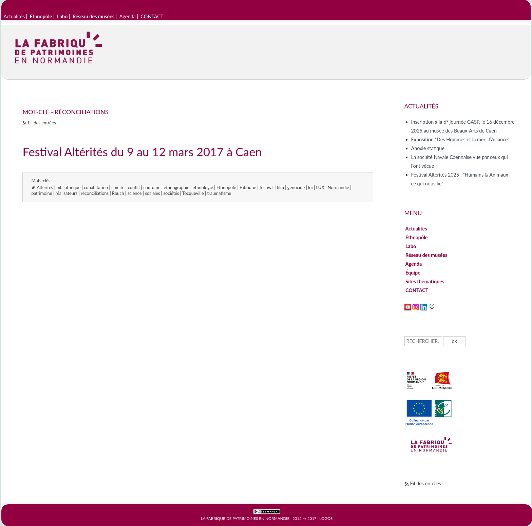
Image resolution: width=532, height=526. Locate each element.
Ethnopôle (226, 187)
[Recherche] (423, 341)
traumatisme (219, 193)
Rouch (118, 193)
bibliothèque (68, 187)
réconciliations (95, 193)
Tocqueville (193, 193)
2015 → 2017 (304, 518)
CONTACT (151, 16)
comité (118, 187)
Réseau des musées (426, 255)
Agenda (127, 16)
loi (310, 187)
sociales (152, 193)
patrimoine (41, 193)
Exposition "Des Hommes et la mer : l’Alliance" (460, 139)
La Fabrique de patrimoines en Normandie (245, 518)
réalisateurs (67, 193)
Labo (410, 246)
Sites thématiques (424, 281)
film (280, 187)
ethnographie (176, 187)
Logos (326, 518)
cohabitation (96, 187)
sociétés (171, 193)
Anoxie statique (427, 148)
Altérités (45, 187)
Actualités (14, 16)
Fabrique (248, 187)
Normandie (338, 187)
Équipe (413, 273)
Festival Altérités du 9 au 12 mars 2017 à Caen (142, 152)
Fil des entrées (42, 122)
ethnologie (203, 187)
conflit (134, 187)
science (135, 193)
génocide (296, 187)
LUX (320, 187)
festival (266, 187)
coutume (152, 187)
